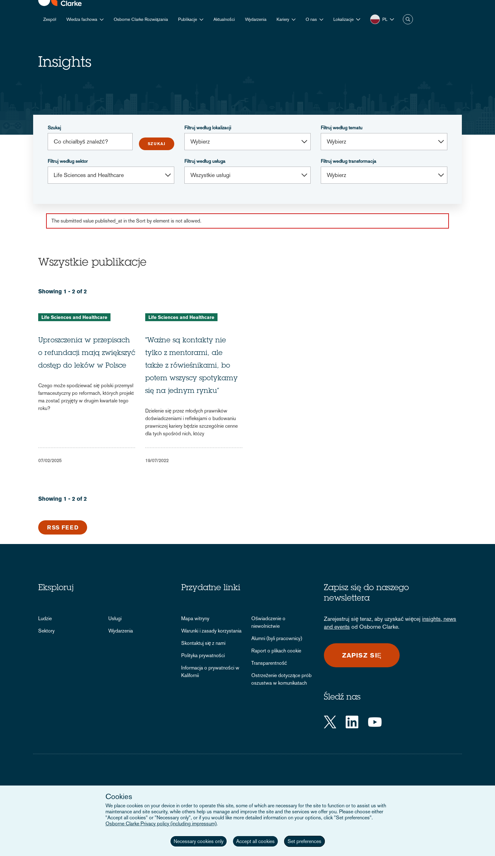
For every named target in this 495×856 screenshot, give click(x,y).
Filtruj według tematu (341, 127)
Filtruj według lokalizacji (207, 127)
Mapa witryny (195, 618)
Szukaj (54, 127)
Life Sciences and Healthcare (74, 317)
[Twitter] (330, 722)
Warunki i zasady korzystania (211, 631)
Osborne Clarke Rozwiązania (141, 19)
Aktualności (224, 19)
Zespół (49, 19)
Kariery (283, 19)
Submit (156, 144)
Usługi (115, 618)
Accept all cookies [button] (255, 841)
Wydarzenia (255, 19)
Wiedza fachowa (81, 19)
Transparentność (269, 663)
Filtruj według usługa (204, 161)
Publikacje (187, 19)
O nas (311, 19)
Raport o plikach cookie (276, 651)
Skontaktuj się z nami (203, 643)
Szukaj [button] (408, 19)
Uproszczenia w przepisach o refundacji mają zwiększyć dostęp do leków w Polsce (86, 353)
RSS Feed (63, 527)
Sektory (46, 631)
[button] (346, 19)
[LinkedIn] (352, 722)
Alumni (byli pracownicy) (276, 638)
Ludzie (45, 618)
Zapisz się (362, 655)
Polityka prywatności (203, 655)
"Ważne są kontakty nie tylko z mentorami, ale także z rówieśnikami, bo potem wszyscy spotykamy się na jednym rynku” (191, 366)
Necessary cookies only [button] (199, 841)
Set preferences (304, 841)
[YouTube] (375, 722)
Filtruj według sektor (68, 161)
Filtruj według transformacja (348, 161)
